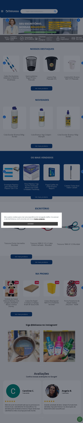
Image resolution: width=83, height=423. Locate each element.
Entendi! (31, 224)
